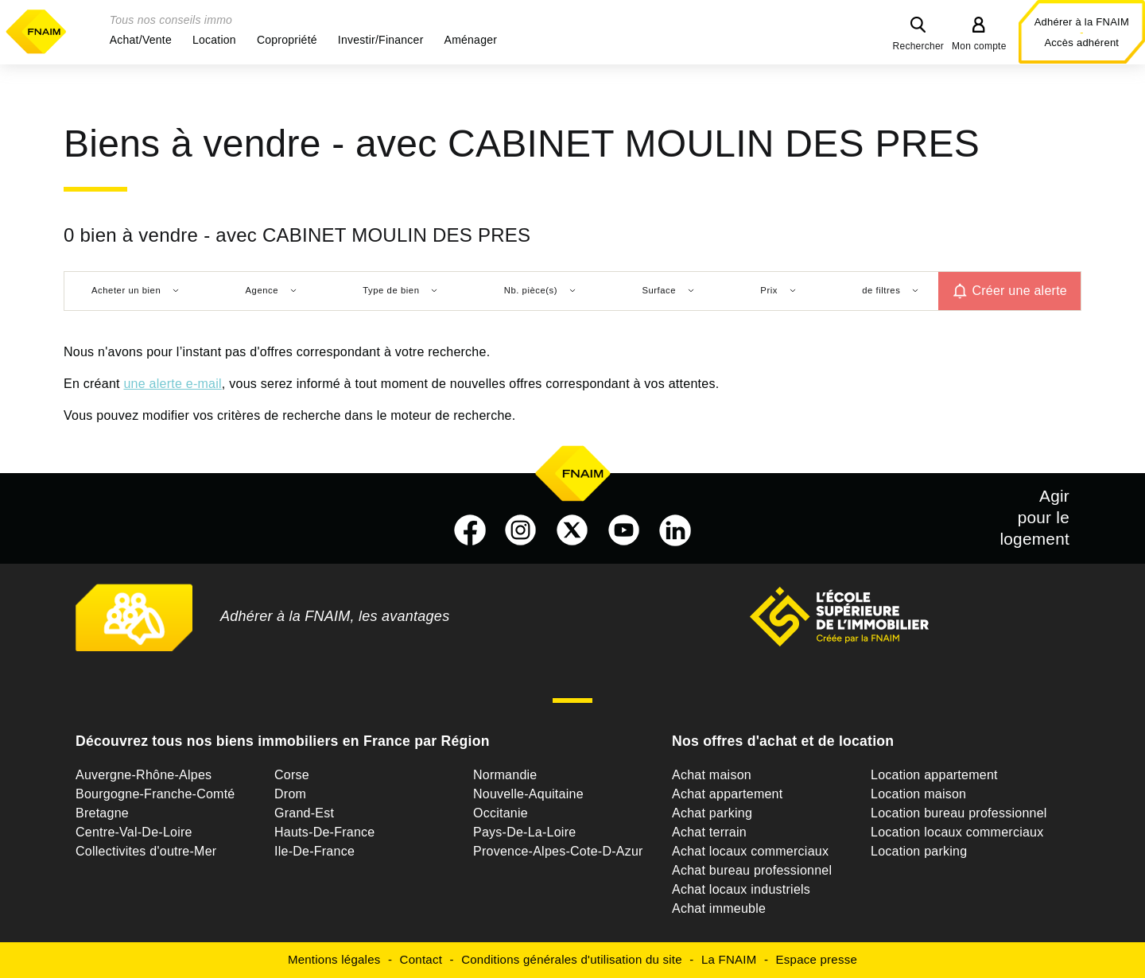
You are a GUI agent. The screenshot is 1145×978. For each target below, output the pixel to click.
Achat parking (712, 813)
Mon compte (979, 46)
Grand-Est (304, 813)
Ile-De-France (314, 851)
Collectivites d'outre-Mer (146, 851)
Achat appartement (727, 794)
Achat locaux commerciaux (750, 851)
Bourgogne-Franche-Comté (155, 794)
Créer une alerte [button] (1019, 290)
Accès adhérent (1081, 42)
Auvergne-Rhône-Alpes (144, 775)
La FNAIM (729, 959)
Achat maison (711, 775)
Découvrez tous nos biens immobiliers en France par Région (283, 741)
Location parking (919, 851)
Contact (421, 959)
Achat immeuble (719, 908)
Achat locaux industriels (741, 889)
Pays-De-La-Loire (524, 832)
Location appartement (934, 775)
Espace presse (816, 959)
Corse (291, 775)
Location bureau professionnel (959, 813)
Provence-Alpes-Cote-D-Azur (558, 851)
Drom (290, 794)
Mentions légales (334, 959)
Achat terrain (709, 832)
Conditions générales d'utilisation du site (571, 959)
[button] (140, 40)
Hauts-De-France (324, 832)
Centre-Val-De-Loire (134, 832)
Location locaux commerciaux (957, 832)
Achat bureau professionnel (752, 870)
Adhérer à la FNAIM (1081, 22)
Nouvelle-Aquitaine (528, 794)
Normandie (505, 775)
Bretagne (102, 813)
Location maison (918, 794)
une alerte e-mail (172, 383)
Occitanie (500, 813)
